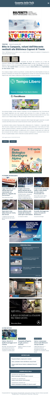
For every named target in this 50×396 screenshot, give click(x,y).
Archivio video (38, 275)
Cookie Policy (35, 394)
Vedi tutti (39, 387)
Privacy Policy (29, 394)
